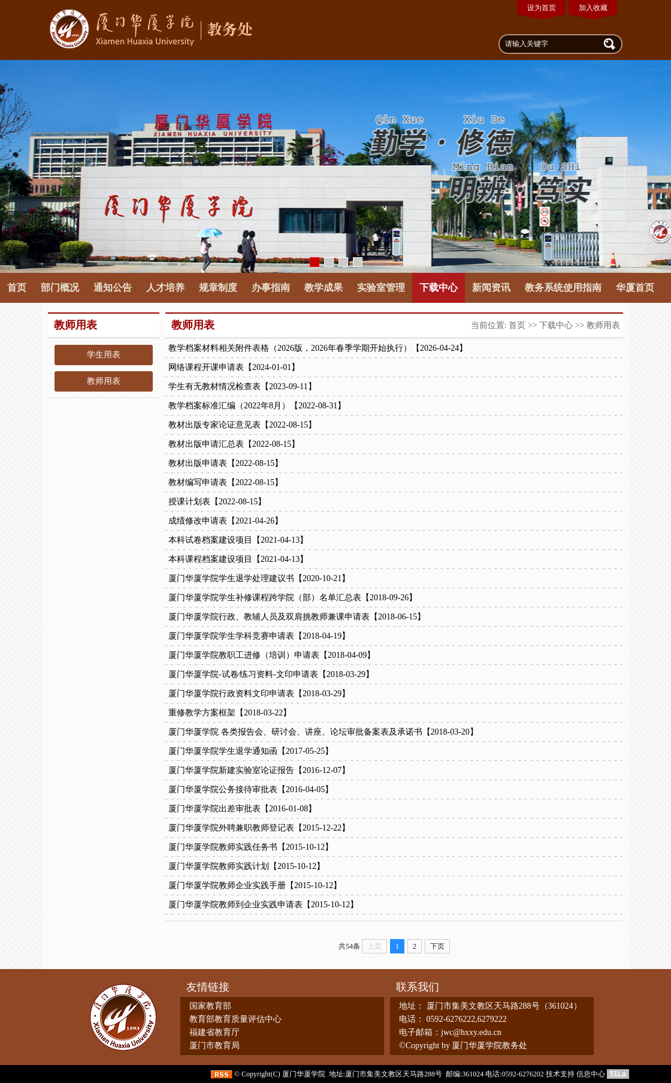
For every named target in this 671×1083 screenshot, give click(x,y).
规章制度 (218, 287)
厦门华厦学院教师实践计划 (246, 866)
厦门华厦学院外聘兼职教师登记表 (259, 828)
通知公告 (112, 287)
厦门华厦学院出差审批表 (242, 809)
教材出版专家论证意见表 (242, 425)
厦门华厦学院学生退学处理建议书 (259, 578)
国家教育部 (210, 1005)
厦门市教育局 (214, 1045)
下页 (437, 946)
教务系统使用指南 (563, 287)
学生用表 (103, 354)
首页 (16, 287)
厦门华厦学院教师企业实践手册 (254, 885)
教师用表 (103, 381)
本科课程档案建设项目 (238, 559)
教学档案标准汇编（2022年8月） (257, 406)
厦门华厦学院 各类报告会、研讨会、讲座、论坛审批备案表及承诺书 (323, 732)
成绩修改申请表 (225, 521)
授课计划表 (217, 502)
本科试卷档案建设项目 (238, 540)
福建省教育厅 (214, 1032)
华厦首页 (635, 287)
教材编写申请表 (225, 482)
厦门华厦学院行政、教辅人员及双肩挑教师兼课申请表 (296, 617)
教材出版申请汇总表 (234, 444)
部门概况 (60, 287)
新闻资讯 (491, 287)
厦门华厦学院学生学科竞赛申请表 (259, 636)
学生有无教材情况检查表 (242, 386)
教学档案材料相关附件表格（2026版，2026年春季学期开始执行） (317, 348)
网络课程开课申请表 (234, 367)
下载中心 (438, 287)
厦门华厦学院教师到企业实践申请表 (263, 904)
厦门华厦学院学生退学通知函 (250, 751)
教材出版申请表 (225, 463)
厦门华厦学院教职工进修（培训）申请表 (271, 655)
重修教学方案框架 (229, 713)
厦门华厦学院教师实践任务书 (250, 847)
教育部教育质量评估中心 (235, 1019)
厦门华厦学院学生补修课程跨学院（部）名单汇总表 (292, 597)
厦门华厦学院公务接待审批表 (250, 789)
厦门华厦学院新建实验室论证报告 (259, 770)
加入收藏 (593, 8)
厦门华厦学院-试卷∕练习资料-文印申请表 (271, 674)
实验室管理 (381, 287)
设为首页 (541, 8)
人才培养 (165, 287)
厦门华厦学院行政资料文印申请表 (259, 693)
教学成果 (323, 287)
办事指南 (271, 287)
